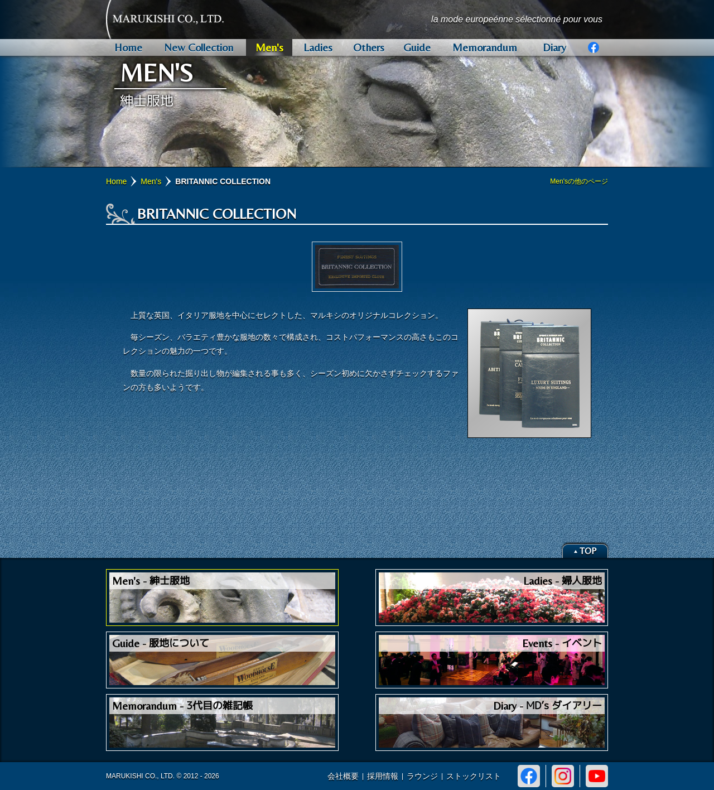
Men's (151, 181)
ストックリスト (473, 776)
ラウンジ (422, 776)
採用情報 (382, 776)
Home (116, 181)
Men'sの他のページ (579, 181)
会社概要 (343, 776)
